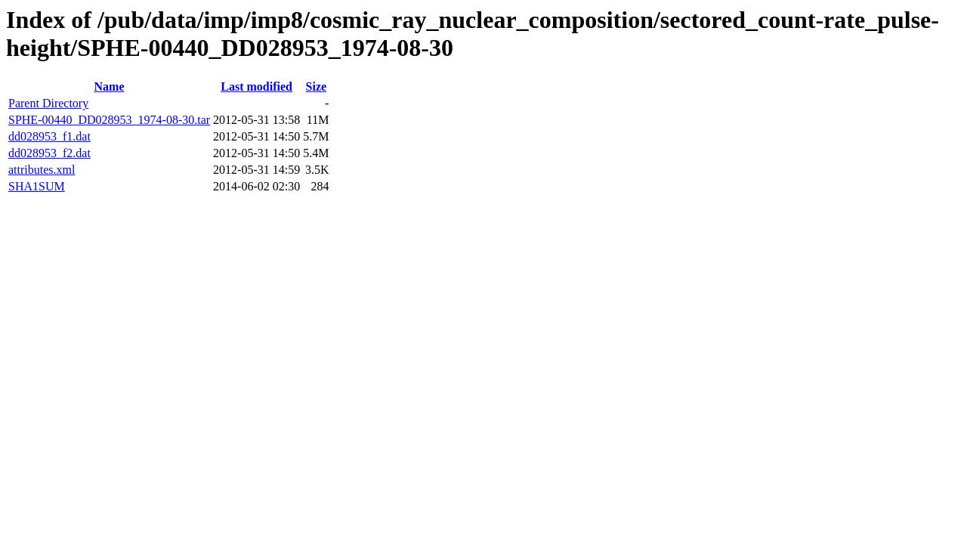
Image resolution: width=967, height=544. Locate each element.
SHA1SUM (36, 186)
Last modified (256, 86)
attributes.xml (41, 169)
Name (109, 86)
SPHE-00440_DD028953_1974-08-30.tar (109, 119)
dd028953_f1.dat (49, 136)
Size (316, 86)
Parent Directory (48, 103)
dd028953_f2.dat (49, 153)
